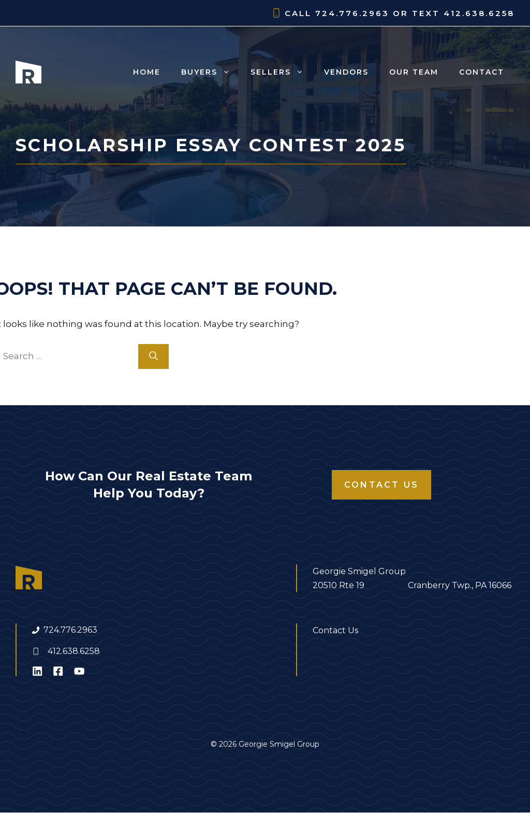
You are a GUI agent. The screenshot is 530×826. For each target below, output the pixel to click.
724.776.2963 (70, 630)
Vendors (346, 72)
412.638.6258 (74, 651)
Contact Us (381, 485)
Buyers (210, 72)
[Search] (153, 356)
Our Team (413, 72)
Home (146, 72)
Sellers (282, 72)
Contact (481, 72)
